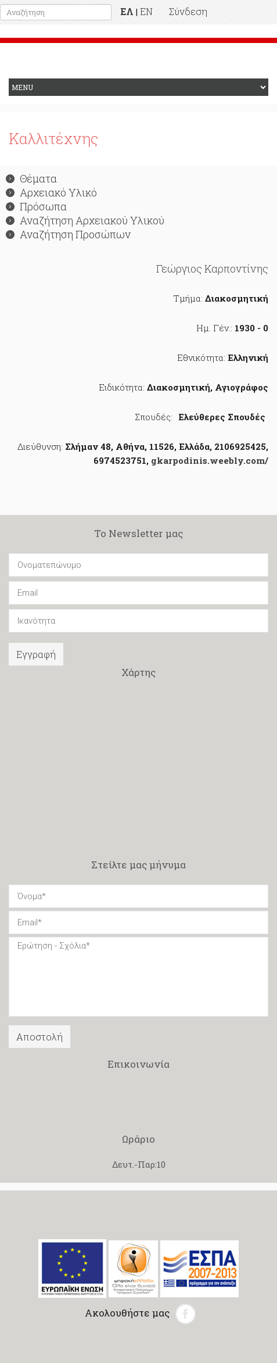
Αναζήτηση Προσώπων (68, 234)
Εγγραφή (36, 654)
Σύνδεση (188, 11)
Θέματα (31, 178)
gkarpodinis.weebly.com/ (209, 460)
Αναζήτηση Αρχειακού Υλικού (85, 220)
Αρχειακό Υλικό (51, 192)
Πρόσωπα (36, 206)
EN (146, 11)
